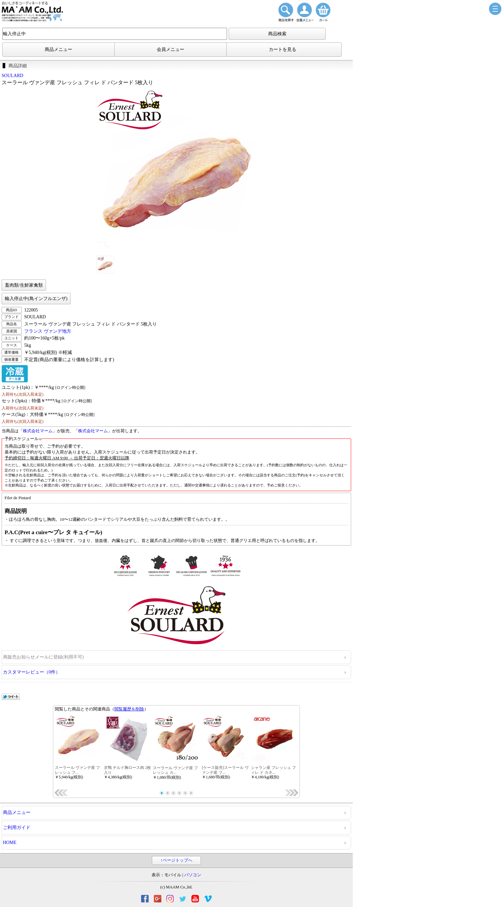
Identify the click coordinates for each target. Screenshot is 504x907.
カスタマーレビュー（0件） (31, 672)
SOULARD (12, 75)
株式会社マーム (38, 431)
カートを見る (282, 49)
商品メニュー (58, 49)
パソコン (192, 875)
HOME (9, 842)
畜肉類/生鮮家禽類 (24, 285)
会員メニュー (170, 49)
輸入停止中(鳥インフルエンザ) (36, 298)
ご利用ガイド (16, 827)
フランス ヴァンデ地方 (47, 331)
